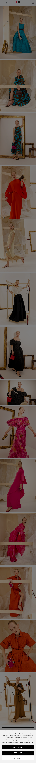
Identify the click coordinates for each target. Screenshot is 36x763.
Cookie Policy (29, 742)
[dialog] (18, 746)
